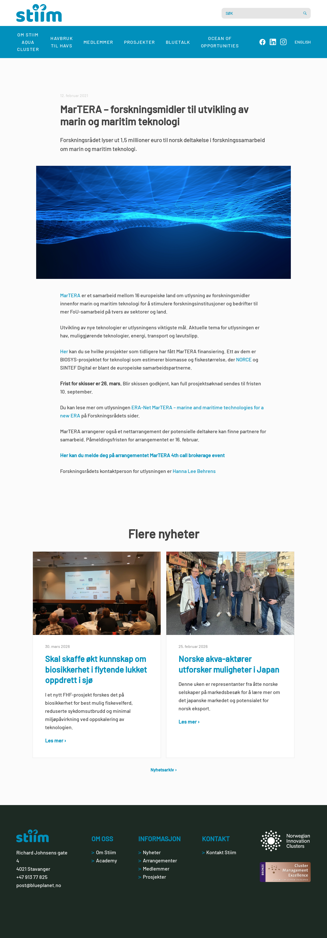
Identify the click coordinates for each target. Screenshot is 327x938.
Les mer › (55, 740)
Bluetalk (178, 42)
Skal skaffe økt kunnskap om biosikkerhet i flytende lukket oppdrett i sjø (96, 669)
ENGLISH (303, 41)
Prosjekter (139, 42)
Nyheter (149, 852)
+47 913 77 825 (31, 877)
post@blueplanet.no (38, 885)
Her (64, 351)
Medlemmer (98, 42)
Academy (104, 860)
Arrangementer (157, 860)
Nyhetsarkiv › (164, 769)
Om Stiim (103, 852)
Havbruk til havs (61, 41)
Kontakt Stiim (219, 852)
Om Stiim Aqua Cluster (28, 42)
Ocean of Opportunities (220, 41)
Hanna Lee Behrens (194, 471)
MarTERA (70, 295)
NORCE (244, 359)
